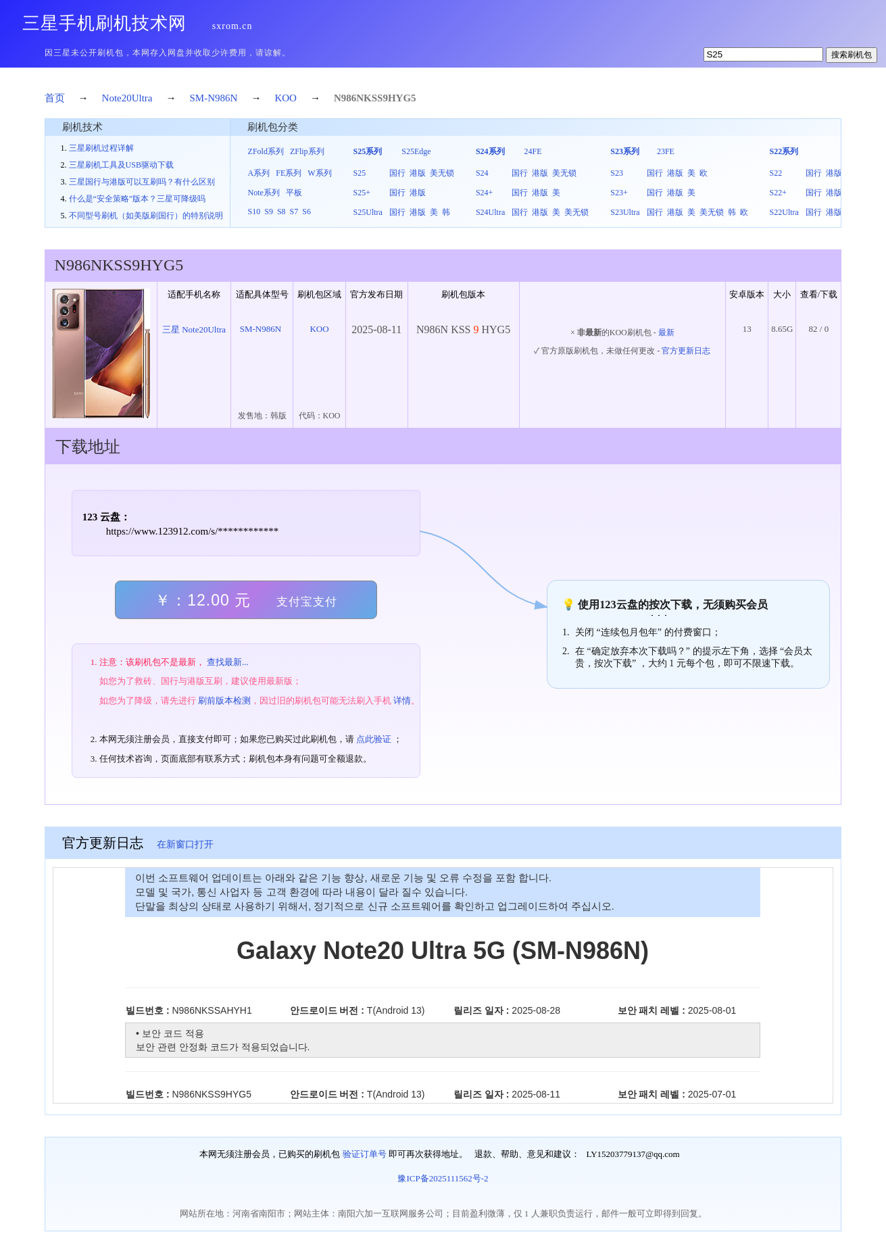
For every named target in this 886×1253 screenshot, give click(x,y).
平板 (294, 192)
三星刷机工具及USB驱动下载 (121, 165)
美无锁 (442, 173)
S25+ (361, 192)
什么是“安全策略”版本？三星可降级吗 (137, 198)
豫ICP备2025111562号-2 (442, 1178)
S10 (254, 211)
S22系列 (784, 151)
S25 (359, 173)
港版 (418, 173)
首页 (55, 98)
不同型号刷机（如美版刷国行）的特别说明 (146, 215)
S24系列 (490, 151)
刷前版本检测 (224, 700)
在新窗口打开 (185, 844)
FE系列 (288, 173)
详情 (402, 700)
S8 (281, 211)
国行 (397, 173)
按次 (659, 604)
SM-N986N (214, 98)
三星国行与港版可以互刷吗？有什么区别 (142, 182)
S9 (268, 211)
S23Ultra (624, 212)
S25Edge (415, 151)
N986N (349, 98)
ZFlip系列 (307, 151)
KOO (285, 98)
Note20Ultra (127, 98)
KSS (373, 98)
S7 (294, 211)
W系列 (319, 173)
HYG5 (402, 98)
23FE (665, 151)
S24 (482, 173)
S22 (776, 173)
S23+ (618, 192)
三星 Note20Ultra (194, 329)
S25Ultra (368, 212)
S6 (306, 211)
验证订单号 (365, 1154)
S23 (616, 173)
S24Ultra (490, 212)
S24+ (484, 192)
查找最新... (228, 662)
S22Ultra (784, 212)
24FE (533, 151)
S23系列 (624, 151)
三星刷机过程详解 (101, 148)
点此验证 (373, 739)
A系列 (259, 173)
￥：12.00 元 (246, 600)
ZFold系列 (266, 151)
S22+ (778, 192)
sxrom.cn (232, 26)
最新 (666, 332)
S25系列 (368, 151)
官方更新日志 (686, 350)
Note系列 (264, 192)
